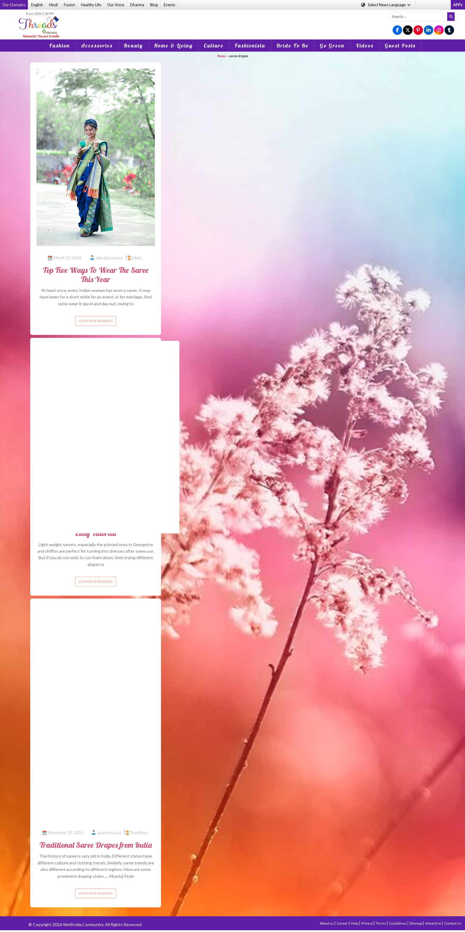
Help (355, 923)
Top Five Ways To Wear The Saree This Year (96, 274)
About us (327, 923)
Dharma (137, 4)
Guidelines (398, 923)
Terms (381, 923)
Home (221, 56)
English (37, 4)
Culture (214, 45)
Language (386, 4)
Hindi (53, 4)
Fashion (59, 45)
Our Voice (115, 4)
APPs (458, 4)
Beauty (133, 45)
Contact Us (452, 923)
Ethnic (137, 257)
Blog (154, 4)
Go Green (332, 45)
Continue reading (96, 321)
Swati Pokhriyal (109, 833)
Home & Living (173, 45)
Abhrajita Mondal (109, 258)
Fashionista (250, 45)
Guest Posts (400, 45)
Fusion (69, 4)
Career (342, 923)
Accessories (97, 45)
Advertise (433, 923)
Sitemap (416, 923)
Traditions (139, 832)
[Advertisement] (232, 20)
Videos (365, 45)
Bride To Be (292, 45)
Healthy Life (91, 4)
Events (169, 4)
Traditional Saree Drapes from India (95, 845)
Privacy (367, 923)
